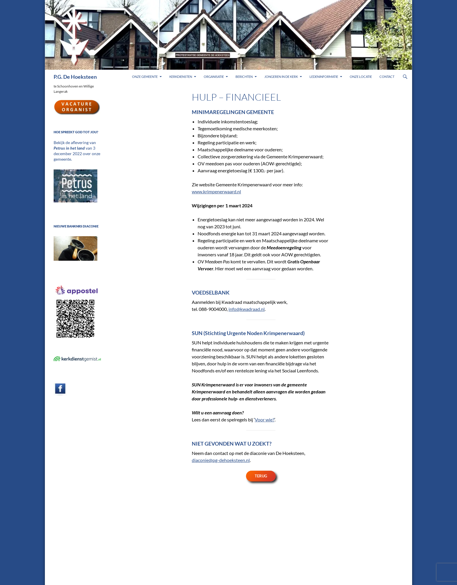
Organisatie (214, 76)
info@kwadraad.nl (246, 309)
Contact (386, 76)
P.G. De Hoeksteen (75, 76)
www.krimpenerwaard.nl (216, 191)
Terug (261, 476)
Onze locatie (361, 76)
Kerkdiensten (180, 76)
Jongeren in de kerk (281, 76)
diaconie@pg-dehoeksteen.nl (221, 460)
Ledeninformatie (324, 76)
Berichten (244, 76)
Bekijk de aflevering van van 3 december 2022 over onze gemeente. (76, 147)
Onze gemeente (145, 76)
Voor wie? (264, 419)
